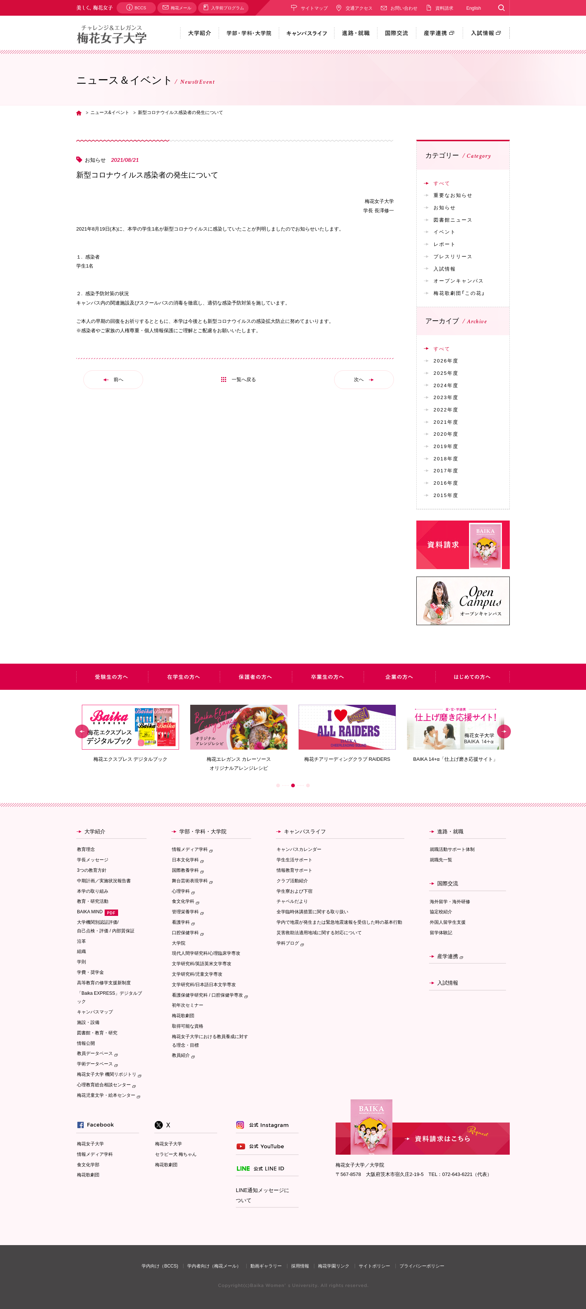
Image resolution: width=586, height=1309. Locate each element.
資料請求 (444, 7)
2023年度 (446, 397)
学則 (81, 961)
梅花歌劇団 (183, 1015)
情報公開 (86, 1043)
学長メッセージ (92, 859)
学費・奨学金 (90, 972)
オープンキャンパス (459, 280)
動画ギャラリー (266, 1266)
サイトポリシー (374, 1266)
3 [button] (308, 785)
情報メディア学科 (95, 1154)
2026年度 (446, 360)
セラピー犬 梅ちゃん (176, 1154)
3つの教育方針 (92, 870)
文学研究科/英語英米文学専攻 (201, 963)
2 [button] (293, 785)
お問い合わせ (404, 7)
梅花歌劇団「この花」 (459, 292)
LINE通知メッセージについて (262, 1195)
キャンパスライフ (305, 831)
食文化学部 (88, 1164)
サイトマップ (314, 7)
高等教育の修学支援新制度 (104, 982)
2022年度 (446, 409)
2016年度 (446, 482)
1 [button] (278, 785)
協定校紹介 (441, 911)
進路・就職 (450, 831)
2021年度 (446, 421)
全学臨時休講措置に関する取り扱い (312, 911)
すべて (442, 182)
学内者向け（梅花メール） (214, 1266)
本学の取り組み (92, 891)
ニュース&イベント (109, 112)
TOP (78, 112)
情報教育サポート (294, 870)
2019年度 (446, 446)
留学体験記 (441, 932)
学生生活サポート (294, 859)
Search (501, 8)
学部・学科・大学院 (202, 831)
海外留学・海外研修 (450, 901)
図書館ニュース (453, 219)
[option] (130, 733)
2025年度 (446, 372)
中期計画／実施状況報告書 (104, 880)
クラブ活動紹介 (292, 880)
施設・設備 (88, 1022)
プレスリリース (453, 256)
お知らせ (445, 207)
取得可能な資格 (187, 1026)
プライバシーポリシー (422, 1266)
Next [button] (504, 731)
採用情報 (300, 1266)
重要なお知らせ (453, 194)
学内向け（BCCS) (160, 1266)
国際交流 (447, 883)
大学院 (178, 943)
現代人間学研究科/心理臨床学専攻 (206, 953)
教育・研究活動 (92, 901)
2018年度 (446, 458)
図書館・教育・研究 (97, 1032)
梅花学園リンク (333, 1266)
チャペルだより (292, 901)
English (473, 7)
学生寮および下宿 (294, 891)
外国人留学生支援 (448, 922)
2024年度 (446, 385)
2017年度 (446, 470)
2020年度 (446, 433)
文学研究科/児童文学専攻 (197, 974)
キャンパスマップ (95, 1012)
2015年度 (446, 494)
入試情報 (445, 268)
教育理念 (86, 849)
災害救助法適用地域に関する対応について (319, 932)
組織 (81, 951)
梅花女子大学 (90, 1143)
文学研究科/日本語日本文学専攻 (204, 984)
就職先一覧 (441, 859)
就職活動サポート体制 (452, 849)
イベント (445, 231)
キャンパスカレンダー (299, 849)
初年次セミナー (187, 1005)
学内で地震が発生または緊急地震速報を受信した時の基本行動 (339, 922)
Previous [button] (82, 731)
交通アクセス (359, 7)
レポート (445, 243)
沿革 (81, 941)
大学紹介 (94, 831)
